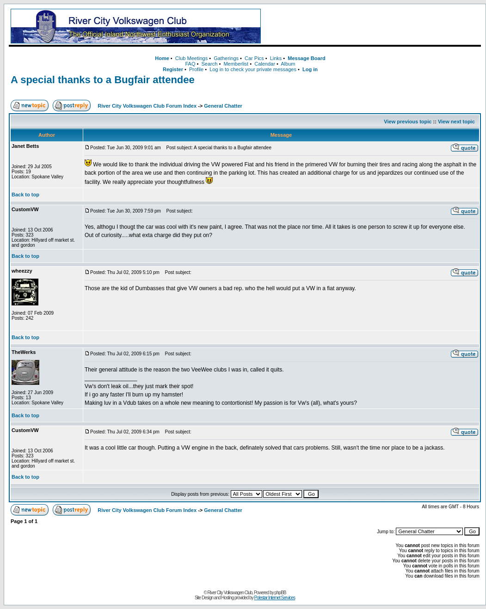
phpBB (280, 592)
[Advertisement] (373, 26)
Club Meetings (191, 58)
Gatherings (226, 58)
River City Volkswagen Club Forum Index (147, 106)
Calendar (264, 64)
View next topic (456, 121)
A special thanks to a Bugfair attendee (103, 79)
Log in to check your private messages (252, 69)
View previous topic (407, 121)
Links (276, 58)
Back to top (25, 194)
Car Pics (254, 58)
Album (288, 64)
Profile (196, 69)
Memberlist (235, 64)
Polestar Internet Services (274, 597)
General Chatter (223, 106)
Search (209, 64)
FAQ (190, 64)
